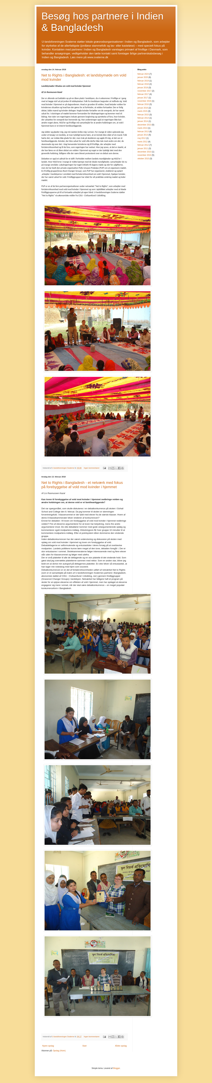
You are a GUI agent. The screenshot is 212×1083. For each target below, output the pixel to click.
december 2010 (144, 152)
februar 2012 (143, 145)
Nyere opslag (48, 1046)
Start (84, 1046)
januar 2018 (142, 87)
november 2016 (144, 101)
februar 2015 (143, 114)
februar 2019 (143, 81)
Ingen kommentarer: (92, 468)
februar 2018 (143, 84)
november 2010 (144, 155)
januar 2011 (142, 148)
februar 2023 (143, 74)
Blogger (116, 1068)
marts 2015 (142, 111)
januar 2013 (142, 135)
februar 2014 (143, 118)
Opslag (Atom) (59, 1050)
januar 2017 (142, 98)
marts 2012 (142, 141)
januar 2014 (142, 121)
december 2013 (144, 125)
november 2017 (144, 91)
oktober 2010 (143, 158)
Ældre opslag (121, 1046)
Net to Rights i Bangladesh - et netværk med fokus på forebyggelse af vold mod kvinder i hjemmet (82, 485)
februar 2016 (143, 104)
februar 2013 (143, 131)
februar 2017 (143, 94)
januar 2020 (142, 77)
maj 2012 (141, 138)
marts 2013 (142, 128)
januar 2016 (142, 108)
